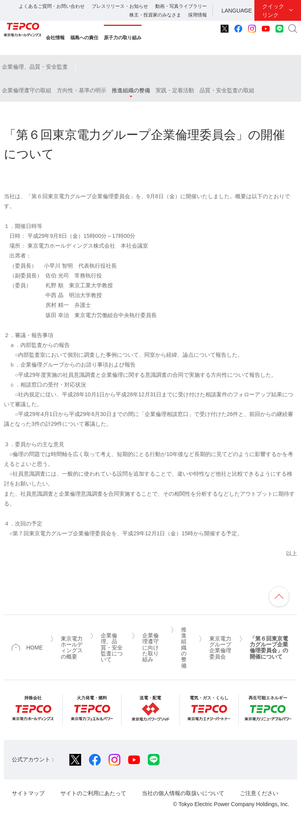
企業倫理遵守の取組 (26, 90)
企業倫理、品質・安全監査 (35, 67)
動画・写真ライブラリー (181, 6)
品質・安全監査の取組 (226, 90)
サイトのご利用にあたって (93, 793)
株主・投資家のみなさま (155, 15)
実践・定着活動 (175, 90)
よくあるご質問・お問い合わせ (52, 6)
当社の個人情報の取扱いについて (183, 793)
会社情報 (55, 37)
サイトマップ (28, 793)
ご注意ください (259, 793)
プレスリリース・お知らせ (120, 6)
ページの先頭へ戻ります (279, 596)
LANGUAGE (236, 10)
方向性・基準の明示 (81, 90)
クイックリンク (273, 10)
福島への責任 (84, 37)
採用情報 (197, 15)
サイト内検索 (292, 28)
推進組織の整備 (131, 90)
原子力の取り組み (122, 37)
